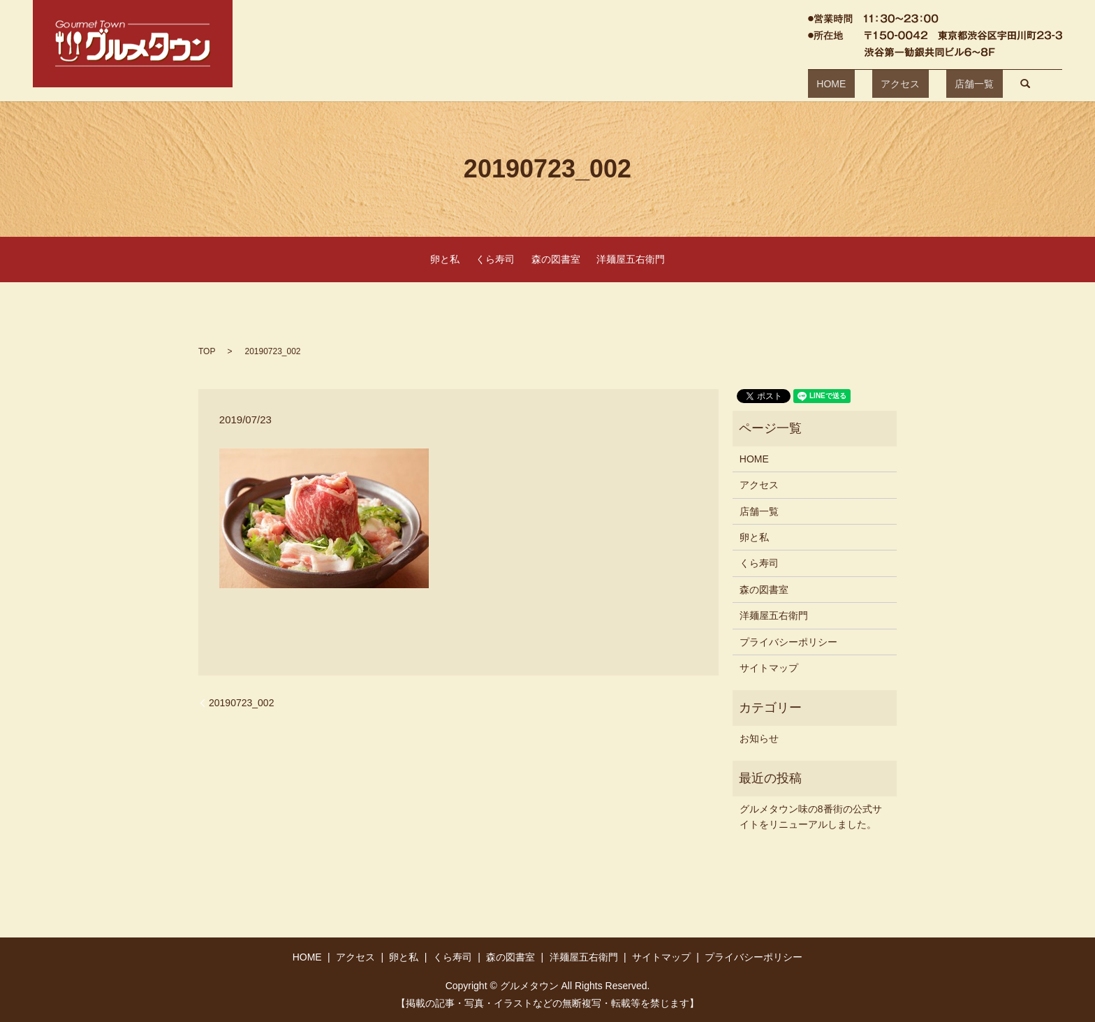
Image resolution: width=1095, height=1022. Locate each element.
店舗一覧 (930, 83)
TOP (206, 351)
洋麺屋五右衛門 (630, 259)
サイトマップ (769, 667)
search (974, 84)
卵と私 (445, 259)
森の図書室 (555, 259)
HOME (822, 83)
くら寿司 (495, 259)
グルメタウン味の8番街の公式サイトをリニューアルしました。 (811, 816)
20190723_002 (241, 702)
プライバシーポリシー (788, 642)
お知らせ (759, 738)
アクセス (874, 83)
